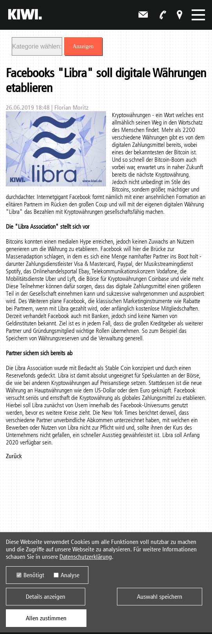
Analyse (70, 575)
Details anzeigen (45, 596)
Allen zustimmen (46, 618)
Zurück (14, 456)
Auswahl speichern (159, 596)
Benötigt (33, 575)
